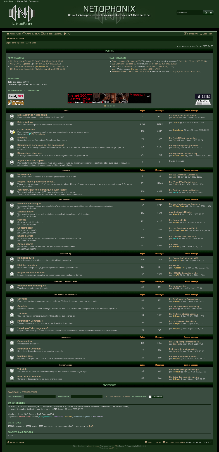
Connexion (13, 392)
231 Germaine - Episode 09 (22, 61)
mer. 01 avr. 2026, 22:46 (54, 69)
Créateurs (68, 417)
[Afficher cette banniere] (105, 106)
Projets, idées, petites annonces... (36, 181)
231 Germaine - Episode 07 (22, 69)
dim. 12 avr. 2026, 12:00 (49, 64)
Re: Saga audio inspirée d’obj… (184, 153)
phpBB (114, 446)
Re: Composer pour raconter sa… (185, 342)
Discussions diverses (29, 153)
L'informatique (65, 365)
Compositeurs (45, 417)
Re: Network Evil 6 (177, 220)
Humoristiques (25, 257)
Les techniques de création (65, 295)
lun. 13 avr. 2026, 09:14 (195, 61)
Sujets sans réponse (15, 43)
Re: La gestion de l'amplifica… (183, 321)
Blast (175, 309)
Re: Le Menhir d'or (177, 286)
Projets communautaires (31, 272)
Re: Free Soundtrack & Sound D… (185, 356)
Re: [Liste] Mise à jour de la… (183, 138)
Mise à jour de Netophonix (32, 114)
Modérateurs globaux (82, 417)
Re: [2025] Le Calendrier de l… (183, 273)
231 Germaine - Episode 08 (22, 66)
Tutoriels (22, 313)
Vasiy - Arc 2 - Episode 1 (21, 64)
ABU (175, 288)
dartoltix (38, 69)
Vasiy (114, 69)
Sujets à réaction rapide (30, 160)
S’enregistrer (29, 392)
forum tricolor (93, 446)
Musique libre (25, 356)
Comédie (22, 306)
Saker (181, 61)
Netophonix (9, 1)
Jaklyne (175, 71)
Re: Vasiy (173, 244)
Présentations (25, 122)
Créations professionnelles (65, 281)
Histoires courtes (27, 265)
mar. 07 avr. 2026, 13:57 (190, 71)
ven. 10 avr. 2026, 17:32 (149, 69)
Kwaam (176, 222)
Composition (24, 341)
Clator (175, 140)
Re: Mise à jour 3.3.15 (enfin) (182, 115)
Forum (20, 1)
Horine (134, 69)
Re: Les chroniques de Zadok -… (184, 204)
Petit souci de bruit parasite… (183, 349)
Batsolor (176, 117)
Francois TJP (179, 268)
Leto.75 (176, 123)
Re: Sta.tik (174, 266)
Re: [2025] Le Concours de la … (184, 236)
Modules (22, 137)
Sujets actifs (31, 43)
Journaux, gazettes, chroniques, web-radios (42, 189)
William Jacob (179, 156)
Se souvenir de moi (141, 396)
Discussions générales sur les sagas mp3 (40, 145)
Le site (65, 111)
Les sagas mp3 (65, 199)
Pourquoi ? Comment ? (30, 320)
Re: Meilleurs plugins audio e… (183, 314)
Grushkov (40, 66)
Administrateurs (24, 417)
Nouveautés (24, 174)
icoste (175, 192)
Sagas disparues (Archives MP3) (126, 61)
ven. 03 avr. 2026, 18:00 (56, 66)
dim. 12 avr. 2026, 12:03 (52, 61)
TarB (91, 426)
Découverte (34, 1)
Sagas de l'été (25, 236)
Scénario (22, 298)
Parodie (21, 219)
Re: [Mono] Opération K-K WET (183, 258)
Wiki (26, 1)
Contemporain (25, 227)
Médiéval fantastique (29, 203)
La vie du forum (26, 129)
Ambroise (177, 260)
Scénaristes (98, 417)
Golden (176, 184)
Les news (65, 170)
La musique (66, 337)
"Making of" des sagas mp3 (32, 328)
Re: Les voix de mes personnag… (185, 306)
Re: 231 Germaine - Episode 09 (183, 175)
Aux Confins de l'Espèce (180, 212)
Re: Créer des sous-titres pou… (184, 377)
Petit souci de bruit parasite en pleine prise (130, 71)
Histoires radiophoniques (31, 285)
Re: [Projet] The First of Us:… (183, 182)
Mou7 (38, 61)
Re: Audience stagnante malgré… (185, 369)
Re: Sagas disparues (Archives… (184, 145)
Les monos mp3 (65, 254)
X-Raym (176, 301)
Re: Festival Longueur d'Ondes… (184, 190)
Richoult (176, 372)
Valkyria (176, 329)
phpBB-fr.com (114, 448)
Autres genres (25, 244)
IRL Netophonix (37, 134)
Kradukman (178, 130)
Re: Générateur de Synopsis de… (184, 299)
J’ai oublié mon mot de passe (117, 396)
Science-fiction (25, 211)
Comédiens (58, 417)
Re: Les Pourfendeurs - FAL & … (184, 228)
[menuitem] (31, 34)
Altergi (176, 214)
